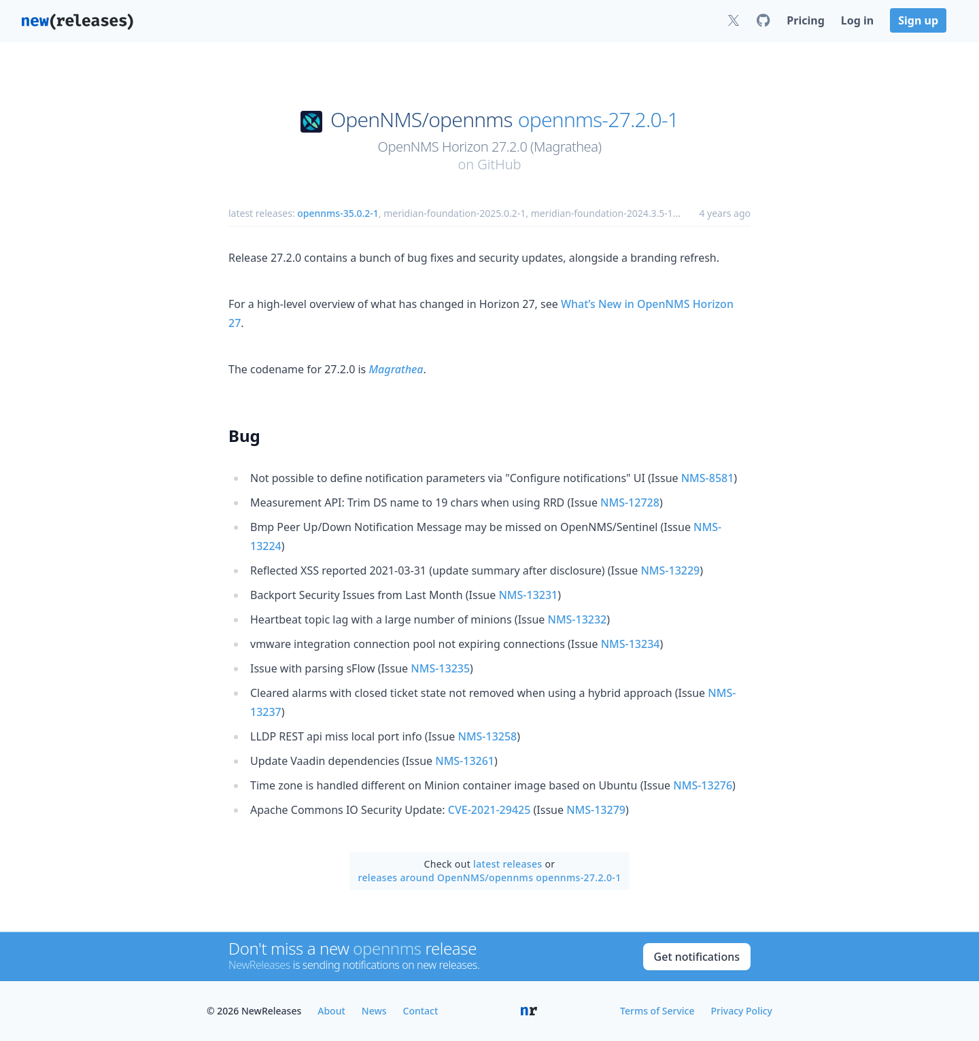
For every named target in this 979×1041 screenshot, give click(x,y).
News (374, 1010)
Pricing (805, 20)
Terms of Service (657, 1010)
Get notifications (697, 956)
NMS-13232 (576, 619)
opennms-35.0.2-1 (338, 213)
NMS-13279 (595, 809)
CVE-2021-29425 (489, 809)
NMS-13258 (487, 736)
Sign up (918, 20)
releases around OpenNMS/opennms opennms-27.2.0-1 (489, 877)
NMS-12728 (629, 502)
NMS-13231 (527, 594)
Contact (421, 1010)
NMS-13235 (440, 668)
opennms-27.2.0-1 (598, 120)
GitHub (499, 164)
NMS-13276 (702, 785)
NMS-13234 (630, 643)
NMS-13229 (670, 570)
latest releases (507, 863)
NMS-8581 (707, 478)
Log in (857, 20)
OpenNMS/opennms (421, 120)
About (331, 1010)
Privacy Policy (741, 1010)
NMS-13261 (464, 760)
